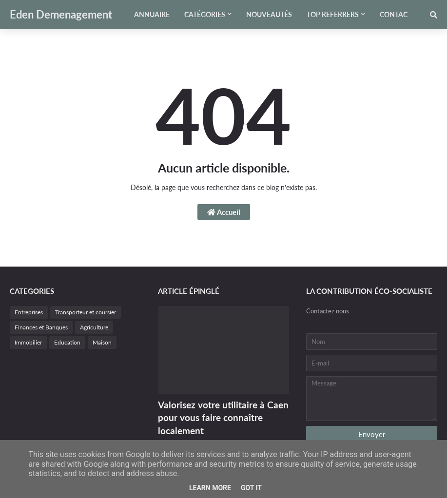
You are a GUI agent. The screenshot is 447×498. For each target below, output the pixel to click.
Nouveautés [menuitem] (269, 14)
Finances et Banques (41, 327)
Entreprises (29, 312)
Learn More (210, 488)
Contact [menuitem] (395, 14)
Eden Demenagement (61, 14)
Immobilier (28, 342)
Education (67, 342)
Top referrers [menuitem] (333, 14)
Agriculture (94, 327)
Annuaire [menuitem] (152, 14)
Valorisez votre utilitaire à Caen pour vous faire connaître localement (223, 417)
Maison (102, 342)
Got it (251, 488)
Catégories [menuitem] (204, 14)
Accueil (223, 212)
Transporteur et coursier (85, 312)
